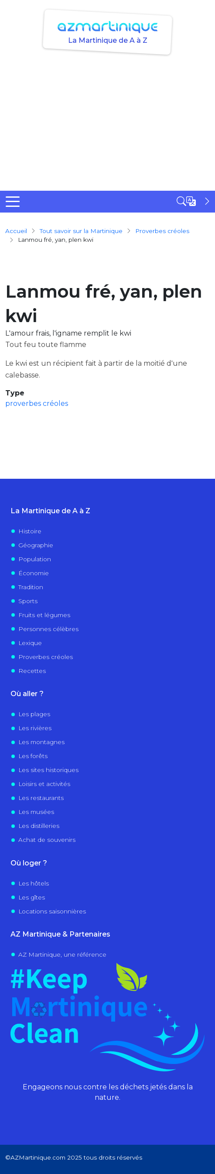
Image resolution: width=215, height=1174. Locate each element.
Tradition (30, 587)
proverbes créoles (162, 230)
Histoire (29, 531)
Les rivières (34, 727)
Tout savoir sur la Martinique (81, 230)
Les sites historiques (48, 769)
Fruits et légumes (44, 614)
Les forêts (33, 755)
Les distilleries (38, 825)
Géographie (35, 545)
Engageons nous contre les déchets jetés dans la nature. (108, 1092)
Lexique (30, 642)
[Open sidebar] (194, 201)
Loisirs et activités (44, 783)
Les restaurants (41, 797)
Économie (33, 573)
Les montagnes (41, 741)
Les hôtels (33, 883)
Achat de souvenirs (46, 839)
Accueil (16, 230)
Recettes (32, 670)
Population (34, 559)
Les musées (36, 811)
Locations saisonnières (52, 911)
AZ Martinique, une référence (62, 954)
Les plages (34, 714)
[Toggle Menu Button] (12, 201)
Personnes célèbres (48, 628)
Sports (28, 600)
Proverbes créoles (45, 656)
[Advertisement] (107, 125)
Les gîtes (31, 897)
